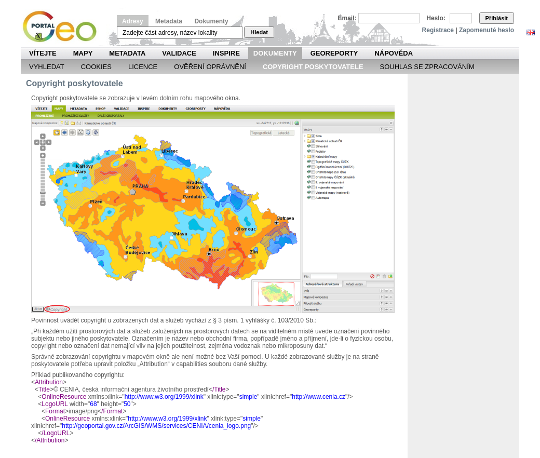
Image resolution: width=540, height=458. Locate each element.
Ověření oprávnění (210, 67)
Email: (347, 18)
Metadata (168, 21)
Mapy (83, 53)
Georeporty (334, 53)
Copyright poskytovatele (313, 67)
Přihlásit (496, 18)
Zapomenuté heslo (486, 30)
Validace (179, 53)
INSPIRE (226, 53)
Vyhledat (46, 67)
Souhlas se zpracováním (427, 67)
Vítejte (43, 53)
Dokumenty (211, 21)
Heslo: (436, 18)
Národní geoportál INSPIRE (63, 26)
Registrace (438, 30)
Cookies (96, 67)
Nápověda (393, 53)
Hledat (259, 32)
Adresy (132, 21)
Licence (142, 67)
